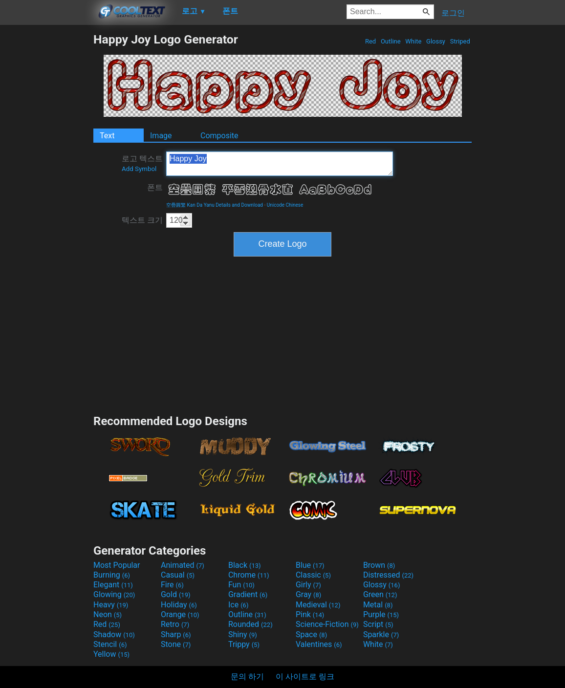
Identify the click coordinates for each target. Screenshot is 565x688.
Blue (310, 565)
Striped (460, 41)
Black (244, 565)
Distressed (388, 575)
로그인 (453, 13)
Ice (238, 604)
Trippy (244, 644)
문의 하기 (247, 676)
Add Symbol (139, 168)
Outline (390, 41)
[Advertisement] (46, 178)
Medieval (318, 604)
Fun (241, 584)
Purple (381, 614)
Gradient (247, 594)
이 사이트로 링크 (305, 676)
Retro (175, 624)
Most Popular (116, 565)
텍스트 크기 (142, 220)
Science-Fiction (327, 624)
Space (311, 634)
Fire (172, 584)
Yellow (111, 654)
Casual (178, 575)
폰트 (155, 187)
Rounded (250, 624)
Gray (308, 594)
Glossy (436, 41)
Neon (107, 614)
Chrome (248, 575)
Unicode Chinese (285, 205)
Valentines (319, 644)
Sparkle (381, 634)
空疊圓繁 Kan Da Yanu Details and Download (214, 205)
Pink (310, 614)
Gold (176, 594)
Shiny (242, 634)
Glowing (114, 594)
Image (161, 135)
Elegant (113, 584)
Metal (378, 604)
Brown (379, 565)
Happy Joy (279, 163)
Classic (313, 575)
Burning (111, 575)
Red (371, 41)
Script (378, 624)
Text (107, 135)
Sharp (176, 634)
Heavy (110, 604)
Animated (182, 565)
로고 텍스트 (142, 163)
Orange (180, 614)
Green (380, 594)
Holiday (179, 604)
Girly (308, 584)
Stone (176, 644)
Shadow (114, 634)
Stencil (110, 644)
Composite (219, 135)
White (413, 41)
